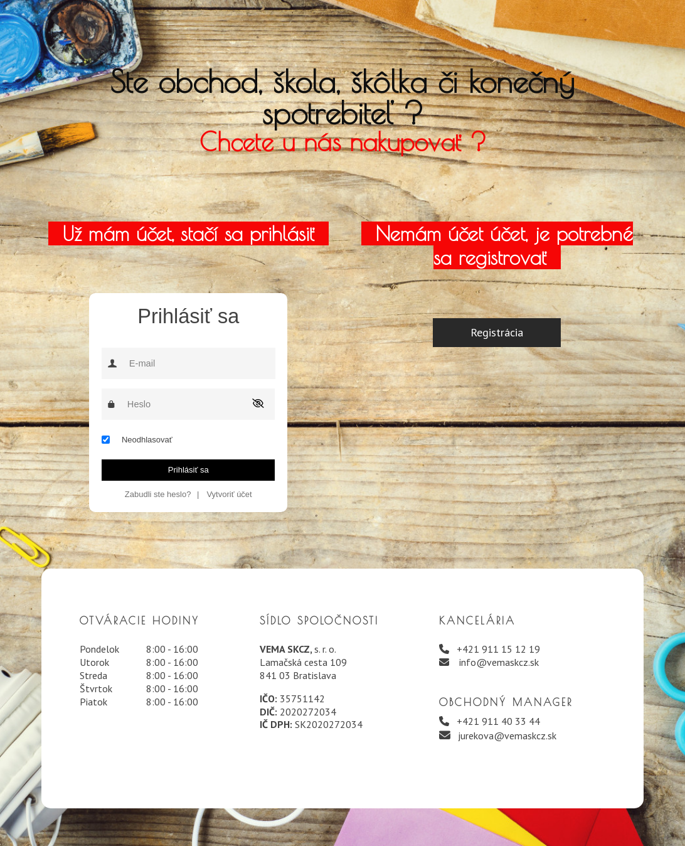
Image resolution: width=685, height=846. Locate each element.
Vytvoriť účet (229, 494)
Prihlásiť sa (188, 469)
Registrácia (496, 332)
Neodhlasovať (147, 439)
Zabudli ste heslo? (158, 494)
